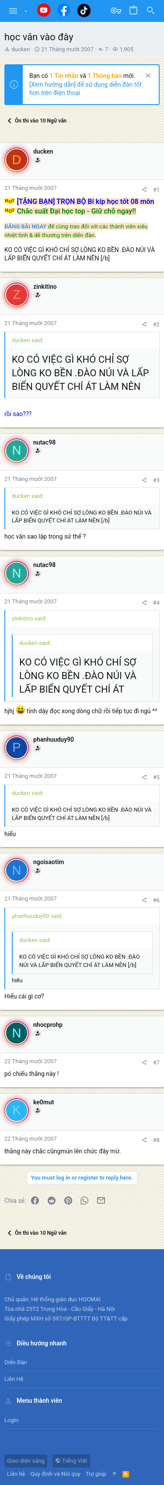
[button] (13, 11)
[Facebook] (64, 10)
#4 (156, 602)
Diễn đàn (15, 1362)
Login (11, 1420)
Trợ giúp (96, 1474)
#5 (156, 777)
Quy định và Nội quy (55, 1474)
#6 (156, 900)
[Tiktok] (84, 10)
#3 (156, 480)
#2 (156, 324)
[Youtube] (44, 10)
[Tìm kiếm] (151, 11)
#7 (156, 1062)
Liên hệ (14, 1379)
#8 (156, 1140)
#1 (156, 189)
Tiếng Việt (71, 1460)
